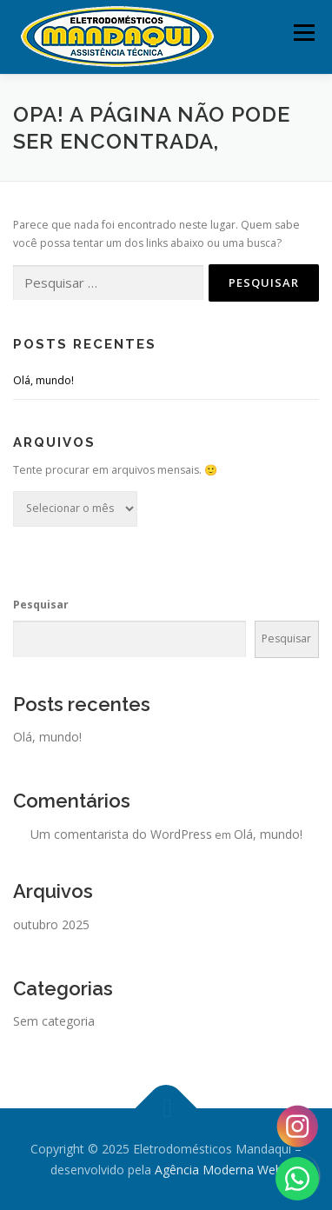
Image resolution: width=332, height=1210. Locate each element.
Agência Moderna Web (218, 1169)
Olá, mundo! (43, 380)
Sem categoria (54, 1021)
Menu (303, 32)
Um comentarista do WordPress (121, 834)
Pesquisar (41, 604)
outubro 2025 (51, 924)
